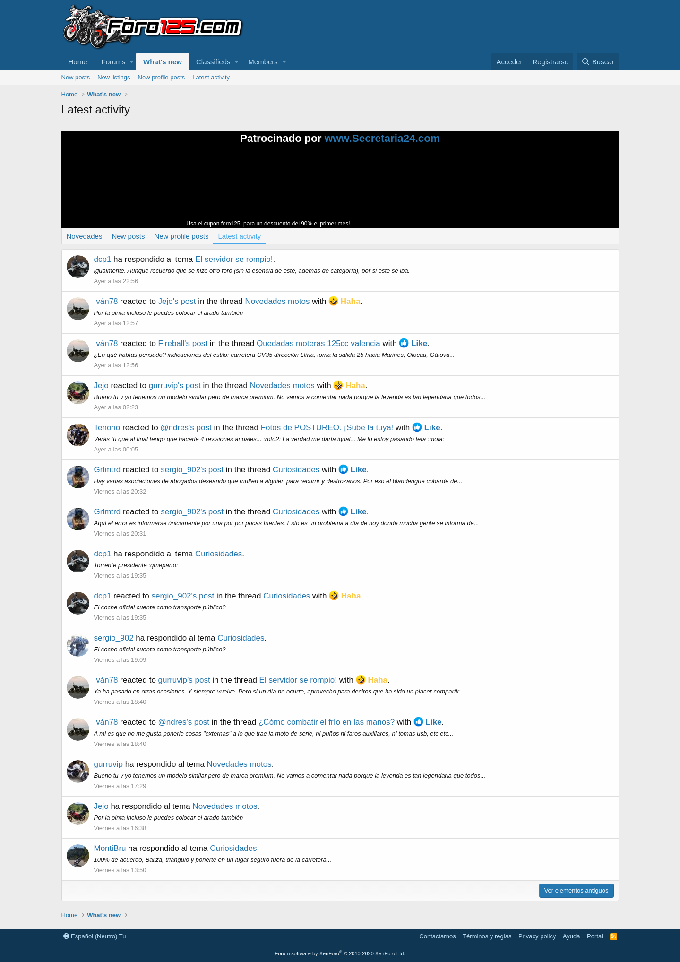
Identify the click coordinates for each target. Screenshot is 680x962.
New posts (75, 77)
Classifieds (213, 62)
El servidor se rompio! (234, 259)
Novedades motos (277, 301)
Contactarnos (437, 936)
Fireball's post (182, 343)
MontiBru (110, 848)
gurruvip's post (175, 385)
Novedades (85, 236)
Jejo (101, 385)
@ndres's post (185, 427)
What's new (162, 62)
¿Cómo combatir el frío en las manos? (326, 722)
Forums (114, 62)
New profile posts (161, 77)
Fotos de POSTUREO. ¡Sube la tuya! (327, 427)
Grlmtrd (107, 469)
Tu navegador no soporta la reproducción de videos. (423, 190)
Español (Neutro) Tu (94, 936)
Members (263, 62)
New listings (113, 77)
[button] (131, 61)
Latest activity (211, 77)
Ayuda (571, 936)
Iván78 (106, 301)
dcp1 (103, 259)
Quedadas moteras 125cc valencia (318, 343)
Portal (595, 936)
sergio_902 (114, 637)
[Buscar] (598, 61)
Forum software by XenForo (340, 953)
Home (78, 62)
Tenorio (107, 427)
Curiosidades (296, 469)
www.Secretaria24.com (382, 138)
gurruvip (108, 764)
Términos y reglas (487, 936)
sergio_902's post (192, 469)
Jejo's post (177, 301)
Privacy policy (537, 936)
